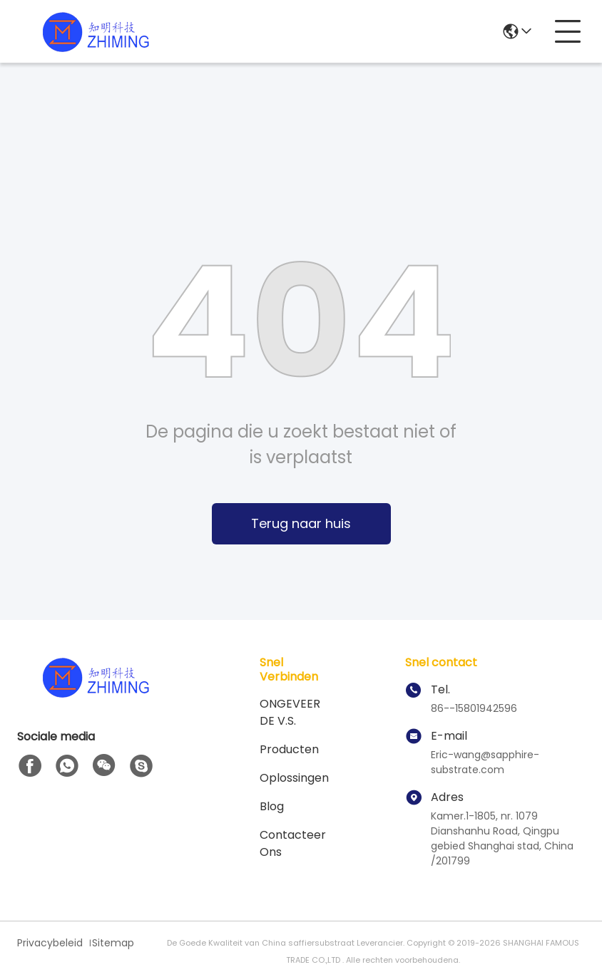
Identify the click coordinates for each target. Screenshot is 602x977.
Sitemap (113, 943)
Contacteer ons (293, 843)
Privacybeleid (50, 943)
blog (272, 806)
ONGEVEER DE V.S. (290, 712)
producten (289, 749)
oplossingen (294, 778)
